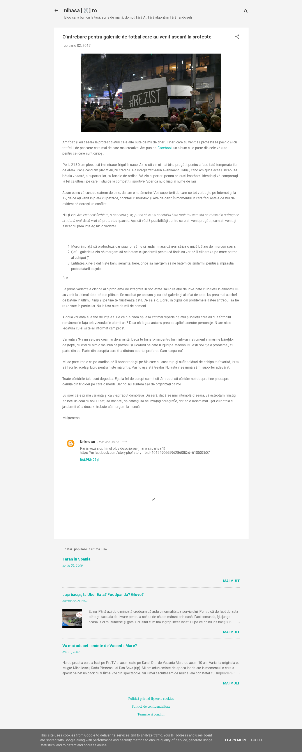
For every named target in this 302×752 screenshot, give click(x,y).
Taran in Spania (76, 559)
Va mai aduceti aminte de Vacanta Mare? (99, 645)
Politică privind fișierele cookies (151, 698)
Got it (257, 740)
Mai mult (231, 581)
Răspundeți (89, 459)
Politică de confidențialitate (151, 706)
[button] (237, 37)
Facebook (165, 148)
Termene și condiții (151, 714)
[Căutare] (246, 12)
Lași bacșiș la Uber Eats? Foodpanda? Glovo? (103, 594)
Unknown (87, 442)
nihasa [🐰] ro (80, 10)
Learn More (236, 740)
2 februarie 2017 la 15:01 (112, 442)
